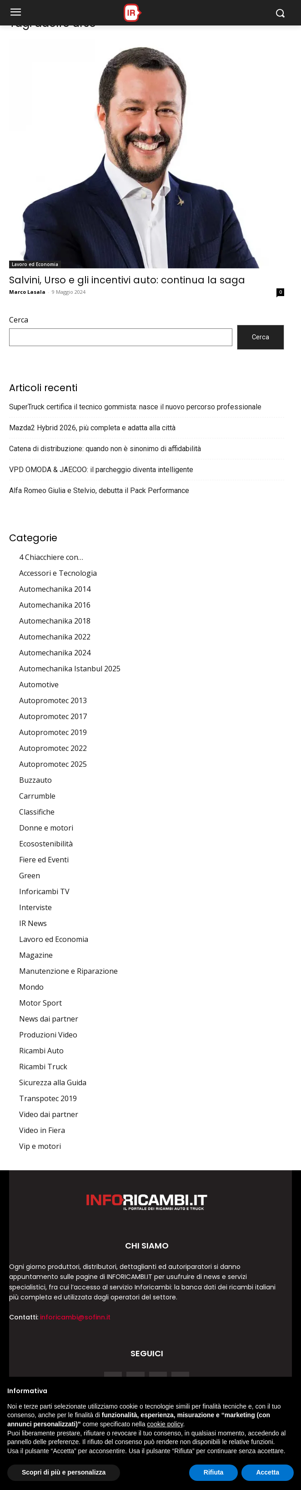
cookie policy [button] (165, 1424)
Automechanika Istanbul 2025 (69, 669)
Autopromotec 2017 (53, 716)
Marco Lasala (27, 291)
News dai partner (48, 1019)
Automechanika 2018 (54, 621)
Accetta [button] (267, 1472)
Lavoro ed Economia (35, 264)
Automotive (39, 685)
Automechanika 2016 (54, 605)
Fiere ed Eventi (44, 860)
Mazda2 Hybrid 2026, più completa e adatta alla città (92, 427)
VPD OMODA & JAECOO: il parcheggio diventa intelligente (101, 469)
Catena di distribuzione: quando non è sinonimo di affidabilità (105, 448)
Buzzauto (35, 780)
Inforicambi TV (44, 891)
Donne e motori (46, 828)
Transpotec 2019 (48, 1098)
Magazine (36, 955)
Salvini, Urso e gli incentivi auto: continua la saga (127, 280)
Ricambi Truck (43, 1067)
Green (29, 876)
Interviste (35, 907)
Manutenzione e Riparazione (68, 971)
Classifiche (37, 812)
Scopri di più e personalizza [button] (63, 1472)
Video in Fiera (42, 1130)
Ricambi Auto (41, 1051)
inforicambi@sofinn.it (75, 1317)
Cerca (18, 320)
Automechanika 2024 (54, 653)
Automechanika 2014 (54, 589)
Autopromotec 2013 (53, 700)
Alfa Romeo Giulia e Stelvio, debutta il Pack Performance (99, 490)
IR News (33, 923)
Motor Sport (40, 1003)
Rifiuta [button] (214, 1472)
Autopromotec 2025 (53, 764)
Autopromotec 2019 (53, 732)
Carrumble (37, 796)
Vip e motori (40, 1146)
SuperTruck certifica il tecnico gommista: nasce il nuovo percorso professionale (135, 407)
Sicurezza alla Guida (52, 1082)
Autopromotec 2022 (53, 748)
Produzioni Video (48, 1035)
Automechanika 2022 (54, 637)
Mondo (31, 987)
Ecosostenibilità (46, 844)
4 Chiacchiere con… (51, 557)
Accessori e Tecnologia (58, 573)
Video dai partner (48, 1114)
